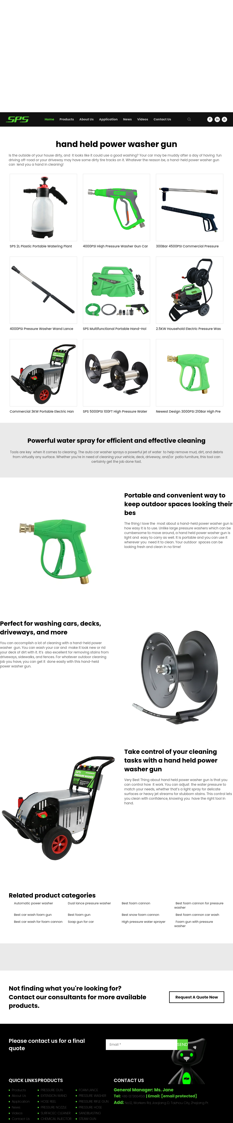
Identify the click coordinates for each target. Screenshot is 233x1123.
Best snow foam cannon (140, 915)
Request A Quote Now (197, 997)
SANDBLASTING (13, 60)
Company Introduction (19, 105)
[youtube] (224, 119)
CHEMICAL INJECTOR (17, 65)
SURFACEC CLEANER (17, 56)
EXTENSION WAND (15, 29)
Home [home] (4, 11)
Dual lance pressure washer (89, 903)
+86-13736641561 (133, 1096)
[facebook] (210, 119)
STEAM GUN (10, 70)
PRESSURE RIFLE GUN (17, 42)
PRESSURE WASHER (16, 33)
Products (7, 15)
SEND (182, 1044)
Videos (5, 96)
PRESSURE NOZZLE (15, 47)
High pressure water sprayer (143, 922)
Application (9, 87)
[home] (17, 119)
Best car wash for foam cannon (38, 922)
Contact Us (8, 110)
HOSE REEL (9, 38)
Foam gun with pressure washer (193, 924)
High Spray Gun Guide (19, 101)
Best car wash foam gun (33, 915)
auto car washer (98, 452)
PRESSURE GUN (13, 20)
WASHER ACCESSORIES (19, 79)
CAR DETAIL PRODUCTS (19, 74)
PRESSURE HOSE (13, 51)
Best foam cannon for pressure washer (198, 905)
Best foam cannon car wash (197, 915)
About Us (7, 83)
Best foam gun (79, 915)
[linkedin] (217, 119)
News (4, 92)
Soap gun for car (81, 922)
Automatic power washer (33, 903)
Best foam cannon (136, 903)
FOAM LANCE (11, 24)
